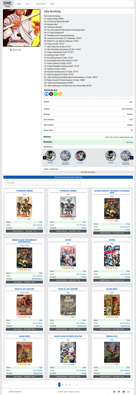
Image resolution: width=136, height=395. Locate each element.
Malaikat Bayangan (65, 163)
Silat (24, 194)
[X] (51, 94)
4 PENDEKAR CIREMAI (24, 191)
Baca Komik (41, 4)
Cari (29, 4)
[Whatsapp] (56, 94)
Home (19, 4)
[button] (131, 157)
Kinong (50, 163)
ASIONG (68, 240)
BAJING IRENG (111, 289)
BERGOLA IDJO (112, 336)
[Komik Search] (43, 182)
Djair (131, 102)
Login (52, 4)
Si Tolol (81, 163)
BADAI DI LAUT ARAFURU (68, 289)
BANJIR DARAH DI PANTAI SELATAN (68, 336)
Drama (22, 245)
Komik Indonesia (15, 392)
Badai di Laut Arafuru (24, 289)
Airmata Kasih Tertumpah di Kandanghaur (24, 241)
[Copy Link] (60, 94)
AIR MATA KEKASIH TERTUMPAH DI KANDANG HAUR (112, 192)
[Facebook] (46, 94)
